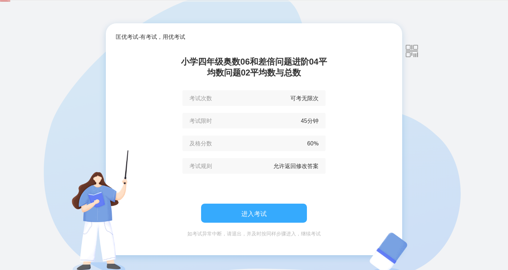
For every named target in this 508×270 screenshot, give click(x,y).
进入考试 (254, 213)
